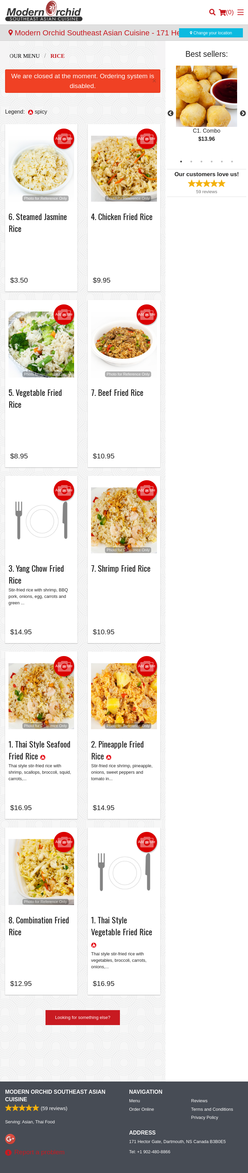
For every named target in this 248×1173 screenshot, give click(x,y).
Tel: (149, 1110)
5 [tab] (221, 161)
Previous (170, 113)
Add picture (64, 139)
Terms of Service (135, 1161)
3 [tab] (201, 161)
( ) (226, 12)
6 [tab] (232, 161)
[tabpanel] (207, 109)
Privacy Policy (204, 1076)
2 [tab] (191, 161)
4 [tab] (211, 161)
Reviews (199, 1059)
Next (243, 113)
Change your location (211, 33)
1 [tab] (181, 161)
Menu (134, 1059)
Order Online (141, 1068)
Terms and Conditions (212, 1068)
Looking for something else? (82, 1020)
